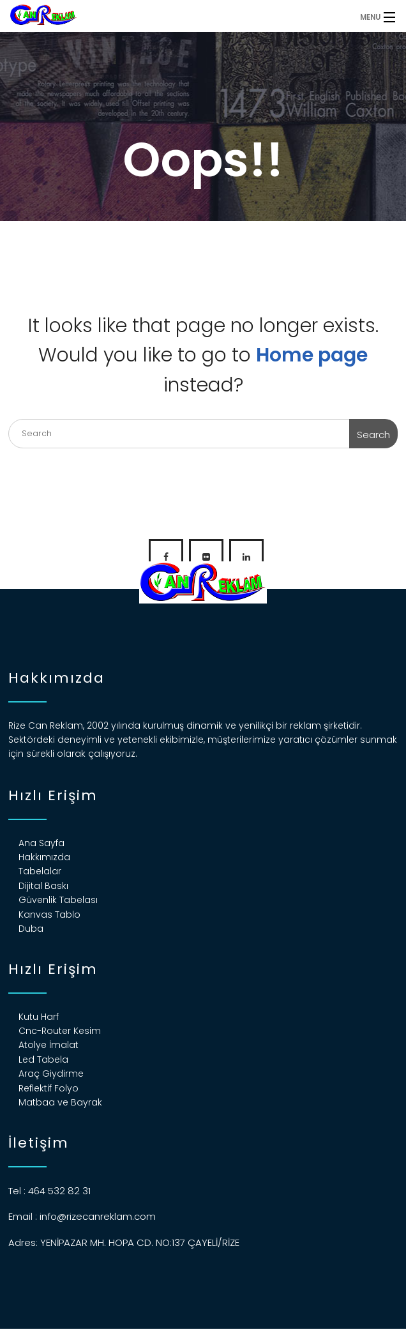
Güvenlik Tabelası (58, 899)
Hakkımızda (44, 857)
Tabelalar (40, 871)
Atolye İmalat (49, 1044)
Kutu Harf (39, 1016)
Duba (31, 928)
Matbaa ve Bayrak (60, 1102)
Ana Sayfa (41, 843)
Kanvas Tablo (49, 914)
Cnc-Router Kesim (60, 1030)
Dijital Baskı (43, 885)
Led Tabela (43, 1059)
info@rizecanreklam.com (98, 1216)
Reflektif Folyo (49, 1088)
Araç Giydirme (51, 1073)
